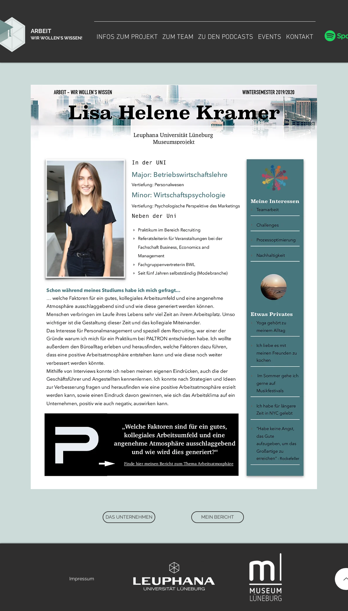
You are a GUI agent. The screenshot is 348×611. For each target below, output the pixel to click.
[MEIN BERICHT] (217, 517)
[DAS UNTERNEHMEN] (129, 517)
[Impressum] (82, 579)
